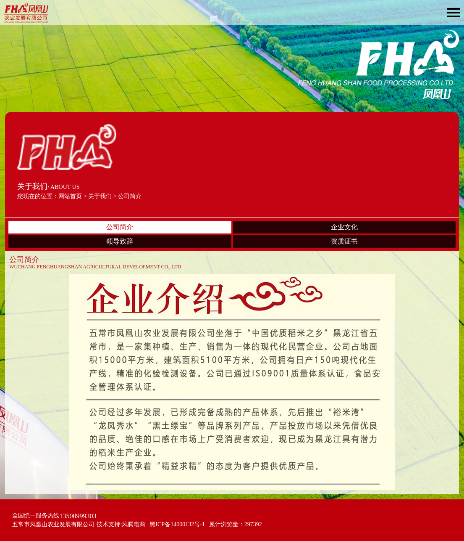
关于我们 (100, 196)
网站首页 (70, 196)
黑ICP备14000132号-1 (176, 524)
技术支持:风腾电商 (121, 524)
